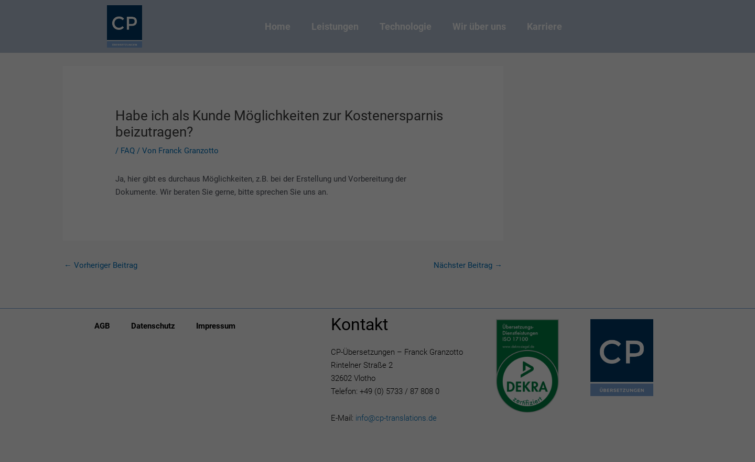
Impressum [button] (432, 304)
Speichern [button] (377, 220)
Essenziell (301, 153)
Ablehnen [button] (377, 251)
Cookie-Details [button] (328, 304)
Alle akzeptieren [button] (377, 189)
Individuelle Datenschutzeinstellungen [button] (377, 282)
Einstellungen (263, 130)
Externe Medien (437, 153)
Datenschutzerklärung (311, 120)
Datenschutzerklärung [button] (382, 304)
